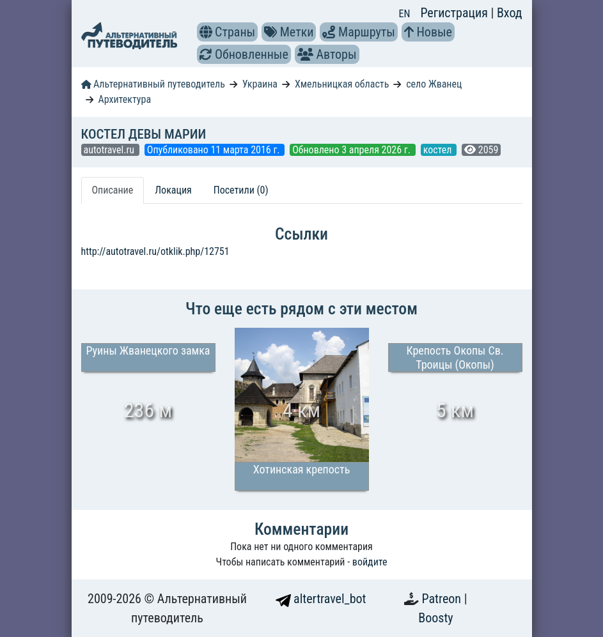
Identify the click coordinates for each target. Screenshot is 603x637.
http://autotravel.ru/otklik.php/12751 (155, 251)
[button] (206, 32)
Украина (260, 84)
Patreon (443, 598)
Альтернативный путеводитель (153, 84)
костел (438, 150)
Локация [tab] (173, 190)
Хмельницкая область (342, 84)
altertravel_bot (321, 598)
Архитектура (124, 99)
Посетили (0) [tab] (241, 190)
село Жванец (434, 84)
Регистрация (455, 12)
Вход (509, 12)
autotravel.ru (110, 150)
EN (405, 14)
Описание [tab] (113, 190)
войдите (370, 562)
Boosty (435, 617)
